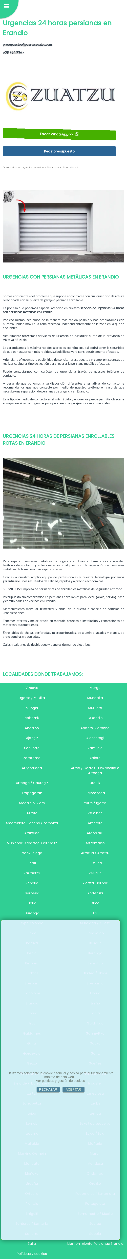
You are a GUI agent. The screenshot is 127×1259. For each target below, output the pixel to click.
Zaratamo (31, 758)
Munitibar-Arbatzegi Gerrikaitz (32, 843)
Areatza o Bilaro (32, 803)
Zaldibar (95, 813)
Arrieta (95, 758)
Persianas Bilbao (11, 167)
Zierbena (31, 893)
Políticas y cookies (32, 1253)
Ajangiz (32, 738)
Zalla (32, 1243)
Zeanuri (95, 873)
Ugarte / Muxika (32, 697)
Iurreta (32, 813)
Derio (31, 903)
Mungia (32, 708)
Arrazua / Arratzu (95, 853)
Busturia (95, 863)
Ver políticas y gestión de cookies (60, 1081)
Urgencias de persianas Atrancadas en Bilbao (45, 167)
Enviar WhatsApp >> (59, 134)
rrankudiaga (31, 853)
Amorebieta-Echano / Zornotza (32, 823)
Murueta (95, 708)
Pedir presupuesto (59, 151)
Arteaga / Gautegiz (32, 783)
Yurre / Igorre (95, 803)
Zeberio (32, 883)
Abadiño (32, 728)
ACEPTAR (73, 1089)
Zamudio (95, 748)
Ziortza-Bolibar (95, 883)
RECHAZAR (48, 1089)
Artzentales (95, 843)
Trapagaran (32, 793)
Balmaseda (95, 793)
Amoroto (95, 823)
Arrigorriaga (32, 768)
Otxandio (95, 718)
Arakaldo (32, 833)
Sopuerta (32, 748)
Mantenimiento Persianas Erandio (95, 1243)
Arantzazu (95, 833)
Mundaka (95, 697)
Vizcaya (31, 687)
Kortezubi (95, 893)
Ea (95, 913)
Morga (95, 687)
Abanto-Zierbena (95, 728)
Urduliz (95, 783)
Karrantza (32, 873)
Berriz (31, 863)
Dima (95, 903)
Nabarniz (31, 718)
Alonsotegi (95, 738)
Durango (31, 913)
